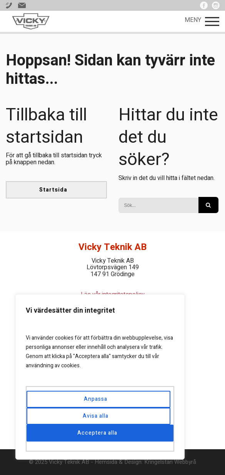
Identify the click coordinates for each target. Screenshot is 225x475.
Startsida (53, 190)
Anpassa (95, 399)
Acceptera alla (97, 433)
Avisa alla (95, 416)
